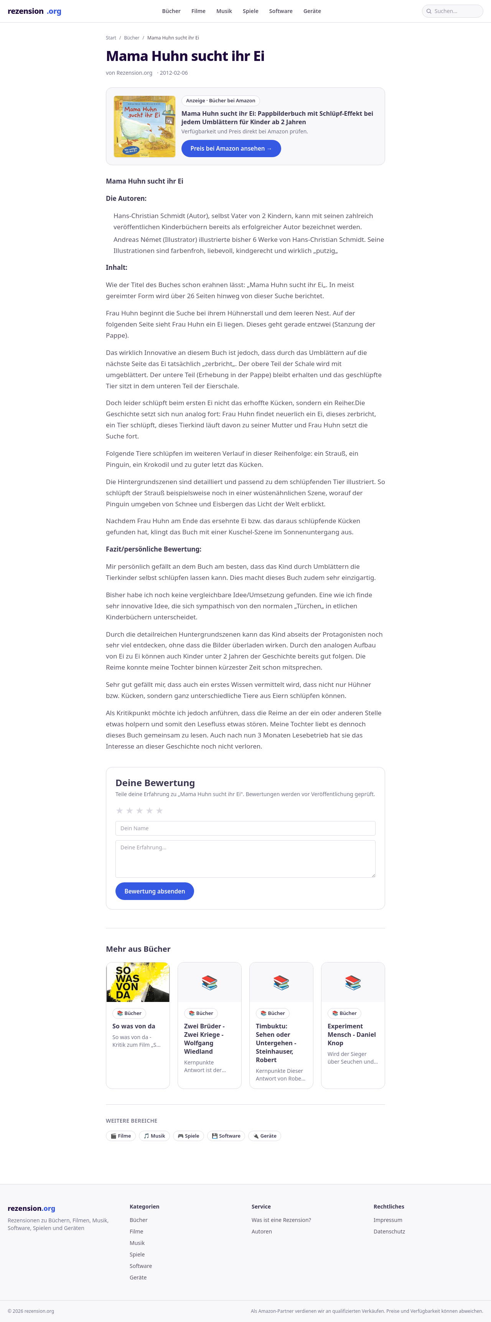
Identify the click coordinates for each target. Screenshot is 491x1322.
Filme (198, 11)
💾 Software (226, 1135)
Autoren (262, 1231)
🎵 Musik (154, 1135)
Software (281, 11)
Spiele (251, 11)
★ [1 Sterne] (119, 810)
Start (111, 38)
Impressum (388, 1219)
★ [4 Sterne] (149, 810)
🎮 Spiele (188, 1135)
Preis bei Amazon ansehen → (231, 148)
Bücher (171, 11)
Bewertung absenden (154, 891)
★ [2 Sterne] (129, 810)
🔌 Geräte (265, 1135)
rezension (34, 11)
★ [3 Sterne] (139, 810)
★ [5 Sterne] (159, 810)
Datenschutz (389, 1231)
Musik (224, 11)
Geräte (312, 11)
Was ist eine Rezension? (281, 1219)
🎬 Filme (120, 1135)
